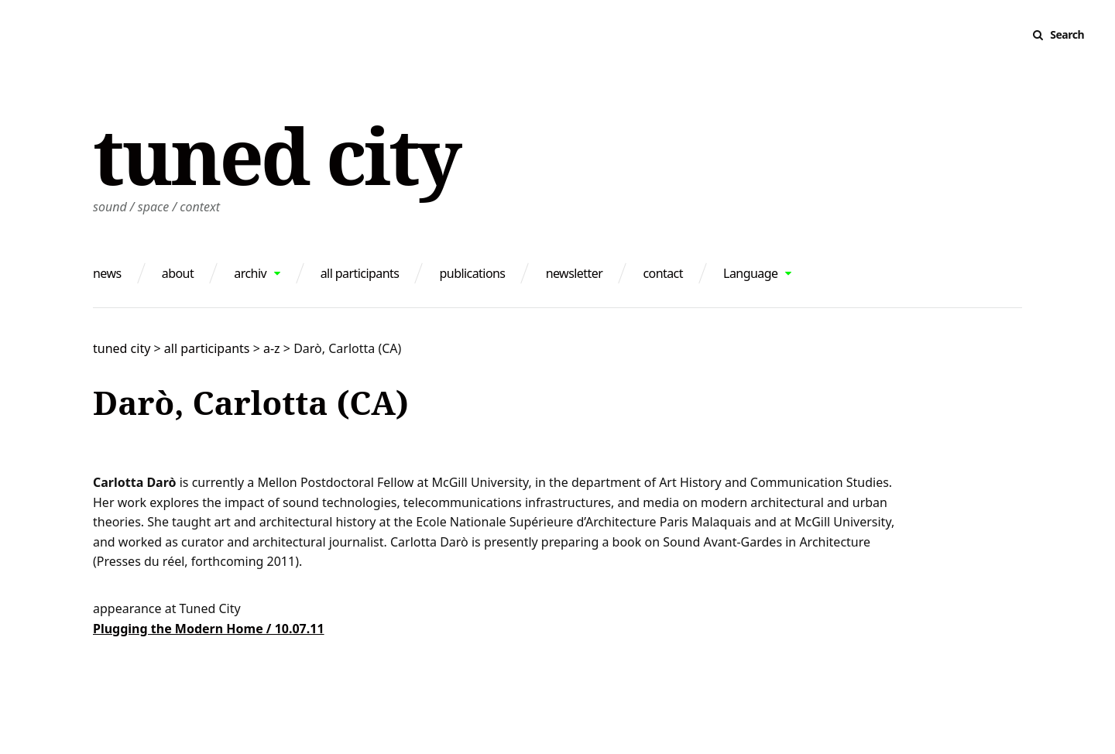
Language (750, 273)
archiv (250, 273)
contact (663, 273)
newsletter (574, 273)
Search (1067, 34)
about (178, 273)
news (107, 273)
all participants (360, 273)
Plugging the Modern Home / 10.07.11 (208, 628)
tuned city (276, 154)
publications (473, 273)
